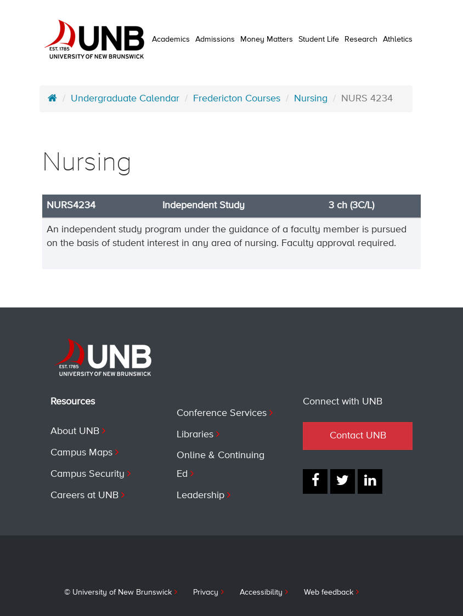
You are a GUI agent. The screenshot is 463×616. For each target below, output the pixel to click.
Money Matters (266, 39)
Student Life (318, 39)
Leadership (200, 495)
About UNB (74, 431)
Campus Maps (81, 453)
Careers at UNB (84, 495)
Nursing (311, 99)
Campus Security (87, 474)
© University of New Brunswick (118, 592)
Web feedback (328, 592)
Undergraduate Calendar (125, 99)
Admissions (215, 39)
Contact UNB (358, 436)
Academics (171, 39)
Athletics (398, 39)
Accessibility (261, 592)
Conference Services (222, 413)
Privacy (205, 592)
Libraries (195, 435)
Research (361, 39)
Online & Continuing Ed (220, 464)
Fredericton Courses (236, 99)
